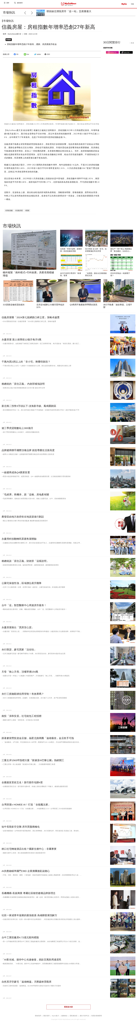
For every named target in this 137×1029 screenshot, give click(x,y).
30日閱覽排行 (112, 44)
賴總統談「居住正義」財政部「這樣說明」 (25, 561)
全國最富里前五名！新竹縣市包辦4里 (22, 783)
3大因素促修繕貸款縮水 (14, 305)
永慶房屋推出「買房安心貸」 (18, 628)
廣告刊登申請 (84, 1016)
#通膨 (27, 211)
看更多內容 (68, 1007)
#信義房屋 (19, 211)
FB (15, 56)
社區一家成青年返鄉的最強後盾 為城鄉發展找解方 (29, 915)
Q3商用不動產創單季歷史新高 (83, 305)
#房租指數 (9, 211)
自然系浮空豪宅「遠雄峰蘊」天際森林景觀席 (26, 982)
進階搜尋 (20, 4)
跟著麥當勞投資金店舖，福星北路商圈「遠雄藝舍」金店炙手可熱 (38, 738)
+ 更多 (132, 44)
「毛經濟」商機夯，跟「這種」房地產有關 (25, 495)
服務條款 (64, 1016)
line (26, 56)
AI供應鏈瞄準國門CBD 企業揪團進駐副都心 (26, 871)
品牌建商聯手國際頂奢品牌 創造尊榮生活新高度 (28, 450)
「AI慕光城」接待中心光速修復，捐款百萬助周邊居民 (31, 960)
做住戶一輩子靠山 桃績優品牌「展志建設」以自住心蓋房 (121, 251)
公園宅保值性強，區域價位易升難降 (21, 583)
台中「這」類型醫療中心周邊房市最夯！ (24, 605)
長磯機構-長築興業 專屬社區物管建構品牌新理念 (28, 893)
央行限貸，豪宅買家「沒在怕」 (19, 650)
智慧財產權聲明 (96, 1016)
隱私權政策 (73, 1016)
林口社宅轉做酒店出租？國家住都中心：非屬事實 (29, 849)
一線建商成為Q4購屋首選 (16, 473)
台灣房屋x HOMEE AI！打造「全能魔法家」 (26, 805)
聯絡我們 (38, 1016)
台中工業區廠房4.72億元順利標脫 (20, 938)
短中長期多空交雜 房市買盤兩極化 (21, 827)
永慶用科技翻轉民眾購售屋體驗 (19, 539)
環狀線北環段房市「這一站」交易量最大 (68, 11)
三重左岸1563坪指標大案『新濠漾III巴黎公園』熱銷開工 (33, 760)
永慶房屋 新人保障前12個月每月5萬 (21, 340)
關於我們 (46, 1016)
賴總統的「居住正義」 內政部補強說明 (23, 384)
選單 (8, 4)
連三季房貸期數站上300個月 (17, 428)
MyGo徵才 (55, 1016)
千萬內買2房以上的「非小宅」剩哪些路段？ (26, 362)
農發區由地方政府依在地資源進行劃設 (23, 517)
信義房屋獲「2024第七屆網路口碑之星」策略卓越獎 (31, 318)
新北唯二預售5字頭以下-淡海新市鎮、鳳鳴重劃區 (29, 406)
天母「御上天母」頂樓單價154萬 (20, 672)
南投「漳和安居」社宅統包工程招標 (21, 716)
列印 (47, 56)
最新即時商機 (107, 49)
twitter (37, 56)
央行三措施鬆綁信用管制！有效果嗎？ (23, 694)
